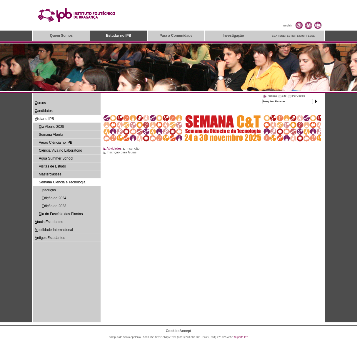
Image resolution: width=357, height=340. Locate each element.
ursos (40, 103)
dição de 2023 (54, 206)
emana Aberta (51, 135)
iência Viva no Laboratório (60, 150)
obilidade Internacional (54, 230)
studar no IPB (118, 36)
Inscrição (132, 148)
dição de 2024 (54, 198)
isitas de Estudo (52, 166)
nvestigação (233, 36)
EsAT (301, 35)
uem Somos (61, 36)
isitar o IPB (44, 119)
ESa (311, 35)
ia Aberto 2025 (51, 127)
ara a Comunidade (175, 36)
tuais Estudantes (49, 222)
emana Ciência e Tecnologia (62, 182)
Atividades (113, 148)
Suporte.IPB (241, 337)
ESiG (291, 35)
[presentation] (269, 97)
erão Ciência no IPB (55, 142)
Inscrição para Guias (121, 152)
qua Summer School (56, 158)
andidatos (44, 111)
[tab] (269, 97)
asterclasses (50, 174)
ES (274, 35)
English (287, 25)
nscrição (49, 190)
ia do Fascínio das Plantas (61, 214)
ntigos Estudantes (50, 238)
